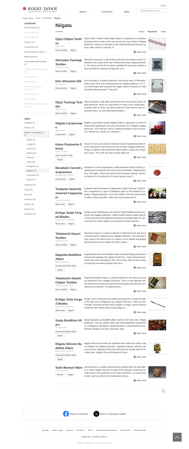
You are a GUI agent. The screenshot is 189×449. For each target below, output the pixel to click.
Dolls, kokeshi (31, 94)
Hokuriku (30, 185)
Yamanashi (33, 175)
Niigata (31, 171)
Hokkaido (29, 123)
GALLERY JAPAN (100, 437)
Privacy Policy (125, 430)
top (174, 434)
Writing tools (31, 77)
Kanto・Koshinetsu (44, 18)
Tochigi (31, 144)
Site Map (45, 430)
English (163, 6)
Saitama (31, 153)
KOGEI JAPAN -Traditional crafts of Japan (40, 10)
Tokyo (31, 162)
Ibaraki (31, 140)
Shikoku (29, 204)
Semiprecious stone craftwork (32, 87)
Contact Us (80, 430)
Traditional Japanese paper (36, 70)
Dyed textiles (31, 32)
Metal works (30, 57)
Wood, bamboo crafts (34, 52)
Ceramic (29, 42)
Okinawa (30, 214)
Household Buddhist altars (35, 62)
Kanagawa (32, 166)
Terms (90, 430)
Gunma (31, 148)
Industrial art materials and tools (35, 105)
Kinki (28, 194)
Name (163, 31)
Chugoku (30, 199)
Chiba (30, 157)
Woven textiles (32, 27)
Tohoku (29, 128)
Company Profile (140, 430)
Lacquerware (31, 47)
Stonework (30, 82)
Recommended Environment (106, 430)
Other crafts (30, 99)
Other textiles (31, 37)
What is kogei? (57, 430)
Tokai (28, 190)
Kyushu (29, 209)
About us (70, 430)
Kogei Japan (28, 18)
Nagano (31, 179)
